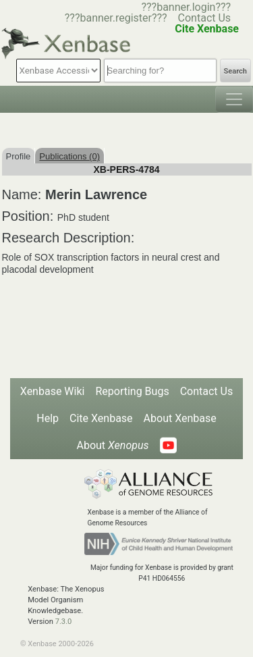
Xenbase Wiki (52, 391)
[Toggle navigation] (234, 99)
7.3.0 (63, 621)
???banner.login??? (186, 7)
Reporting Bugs (132, 391)
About (112, 445)
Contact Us (204, 17)
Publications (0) (69, 156)
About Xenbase (180, 418)
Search (235, 71)
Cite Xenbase (101, 418)
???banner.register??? (116, 17)
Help (47, 418)
